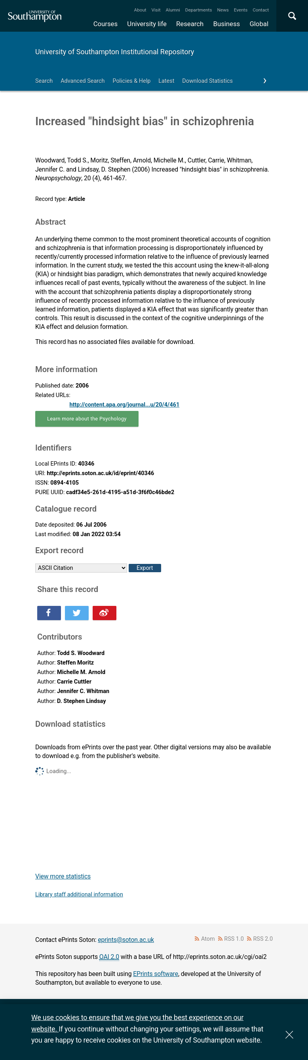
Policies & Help (131, 81)
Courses (105, 24)
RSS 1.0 (234, 939)
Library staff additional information (79, 894)
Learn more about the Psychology (87, 419)
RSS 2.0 (263, 939)
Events (241, 10)
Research (189, 24)
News (222, 10)
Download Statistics (207, 81)
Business (226, 24)
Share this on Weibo (104, 613)
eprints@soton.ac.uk (126, 939)
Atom (208, 939)
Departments (198, 10)
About (140, 10)
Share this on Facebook (49, 613)
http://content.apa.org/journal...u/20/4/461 (124, 404)
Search (44, 81)
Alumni (172, 10)
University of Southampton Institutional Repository (114, 52)
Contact (261, 10)
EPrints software (155, 974)
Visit (156, 10)
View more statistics (63, 876)
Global (258, 24)
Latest (166, 81)
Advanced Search (83, 81)
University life (147, 24)
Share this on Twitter (77, 613)
